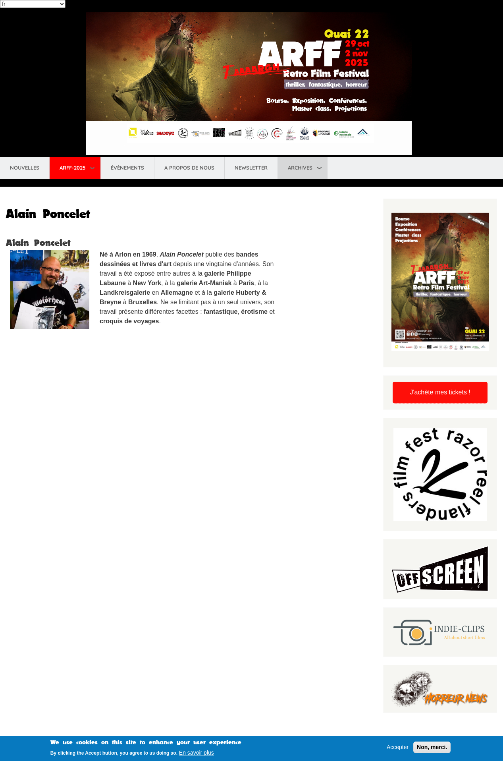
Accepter (398, 748)
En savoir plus (196, 754)
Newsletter (251, 167)
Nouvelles (24, 167)
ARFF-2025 (72, 167)
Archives (300, 167)
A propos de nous (189, 167)
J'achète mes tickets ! (440, 392)
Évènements (127, 167)
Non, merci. (432, 748)
